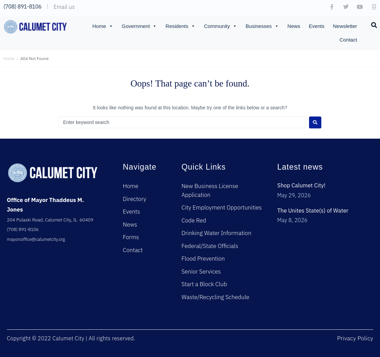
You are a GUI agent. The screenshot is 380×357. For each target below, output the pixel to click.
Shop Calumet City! (302, 185)
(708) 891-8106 (22, 6)
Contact (348, 40)
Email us (64, 6)
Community (220, 26)
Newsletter (345, 26)
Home (102, 26)
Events (316, 26)
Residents (180, 26)
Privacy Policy (355, 338)
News (294, 26)
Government (139, 26)
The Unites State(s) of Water (313, 210)
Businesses (262, 26)
